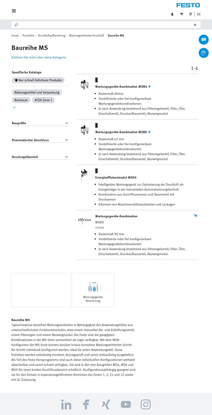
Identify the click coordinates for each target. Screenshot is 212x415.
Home (15, 35)
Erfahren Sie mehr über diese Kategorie (38, 57)
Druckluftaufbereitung (51, 35)
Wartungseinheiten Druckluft (86, 35)
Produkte (28, 35)
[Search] (106, 24)
